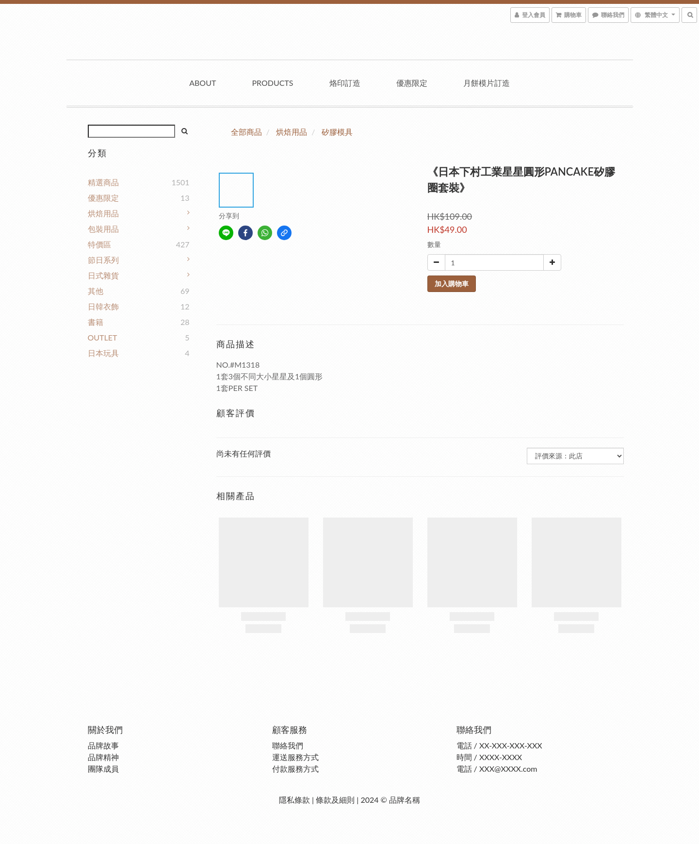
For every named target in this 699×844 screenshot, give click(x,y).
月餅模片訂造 (486, 82)
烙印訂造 (344, 82)
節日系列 (103, 259)
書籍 (95, 321)
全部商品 (246, 131)
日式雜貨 (103, 275)
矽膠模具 (337, 131)
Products (272, 82)
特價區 (99, 244)
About (202, 82)
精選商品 (103, 182)
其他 (95, 290)
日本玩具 (103, 352)
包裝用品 (103, 228)
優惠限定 (411, 82)
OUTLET (102, 337)
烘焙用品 (103, 213)
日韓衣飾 (103, 306)
